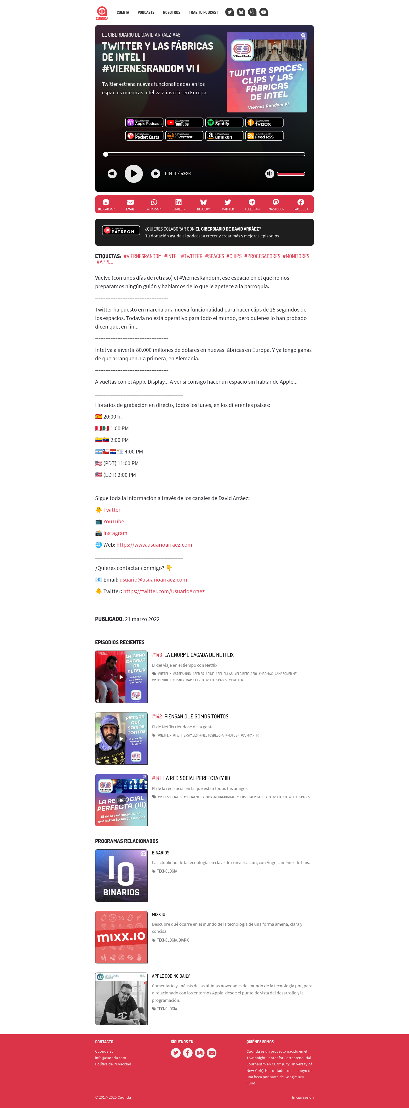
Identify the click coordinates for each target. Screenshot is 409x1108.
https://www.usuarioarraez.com (154, 544)
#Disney (178, 680)
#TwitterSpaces (214, 680)
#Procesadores (262, 256)
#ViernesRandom (143, 256)
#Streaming (182, 674)
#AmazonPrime (285, 674)
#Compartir (249, 735)
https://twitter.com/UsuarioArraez (164, 591)
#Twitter (192, 256)
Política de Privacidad (113, 1064)
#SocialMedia (194, 797)
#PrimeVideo (161, 680)
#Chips (234, 256)
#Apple (105, 262)
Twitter (111, 509)
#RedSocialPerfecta (252, 797)
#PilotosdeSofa (211, 735)
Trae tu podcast (203, 12)
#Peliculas (224, 674)
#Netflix (164, 674)
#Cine (210, 674)
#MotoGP (232, 735)
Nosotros (171, 12)
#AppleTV (193, 680)
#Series (198, 674)
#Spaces (214, 256)
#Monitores (296, 256)
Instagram (115, 532)
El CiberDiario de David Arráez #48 (141, 35)
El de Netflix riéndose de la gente (183, 726)
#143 (157, 654)
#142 (157, 716)
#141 (156, 777)
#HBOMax (266, 674)
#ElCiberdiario (245, 674)
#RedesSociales (170, 797)
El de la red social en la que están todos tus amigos (200, 788)
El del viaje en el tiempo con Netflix (184, 665)
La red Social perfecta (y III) (196, 777)
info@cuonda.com (110, 1057)
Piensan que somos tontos (196, 716)
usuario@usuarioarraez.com (153, 579)
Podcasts (146, 12)
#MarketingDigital (220, 797)
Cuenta (123, 12)
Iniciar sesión (303, 1097)
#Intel (171, 256)
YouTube (113, 521)
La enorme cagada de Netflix (199, 654)
